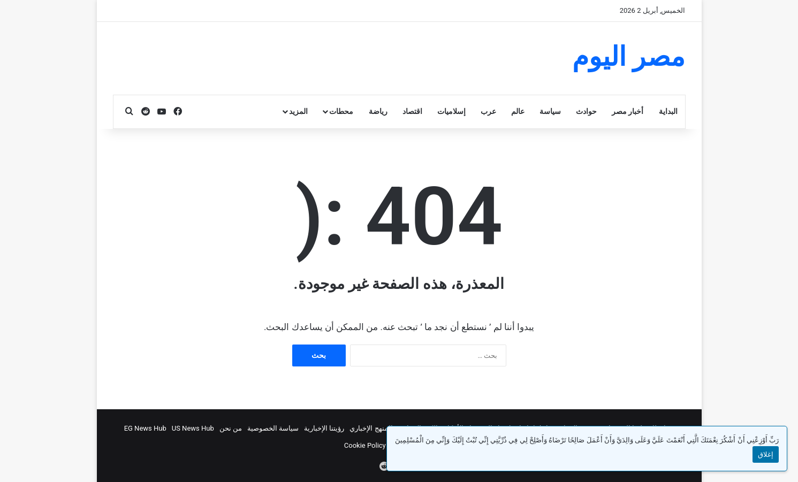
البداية (668, 111)
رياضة (378, 111)
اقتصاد (412, 111)
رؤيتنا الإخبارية (324, 428)
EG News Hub (145, 428)
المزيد (298, 111)
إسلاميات (451, 111)
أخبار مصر (627, 111)
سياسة (550, 111)
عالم (518, 111)
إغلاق (765, 454)
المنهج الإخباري (370, 428)
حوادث (586, 111)
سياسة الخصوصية (273, 428)
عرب (488, 111)
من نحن (230, 428)
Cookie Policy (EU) (372, 445)
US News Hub (193, 428)
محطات (341, 111)
